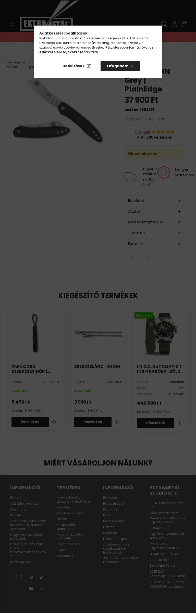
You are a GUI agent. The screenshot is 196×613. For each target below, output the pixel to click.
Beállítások (74, 66)
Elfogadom (117, 66)
